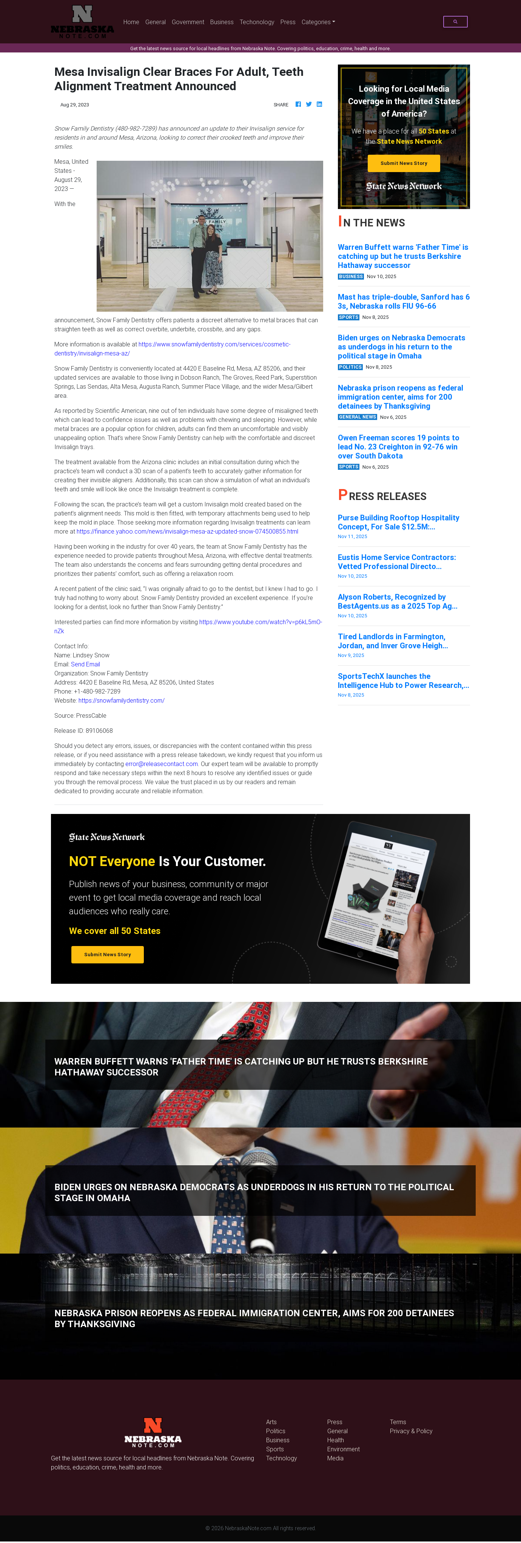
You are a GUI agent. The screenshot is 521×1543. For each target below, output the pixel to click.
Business (222, 22)
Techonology (257, 22)
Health (335, 1440)
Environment (343, 1449)
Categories (316, 22)
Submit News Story (404, 163)
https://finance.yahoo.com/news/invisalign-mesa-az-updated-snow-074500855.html (187, 531)
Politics (275, 1431)
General (155, 22)
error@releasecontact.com (161, 764)
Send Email (85, 664)
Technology (281, 1458)
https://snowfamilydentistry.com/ (122, 700)
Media (335, 1458)
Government (188, 22)
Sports (275, 1449)
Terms (398, 1422)
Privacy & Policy (411, 1431)
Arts (271, 1422)
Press (288, 22)
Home (132, 21)
